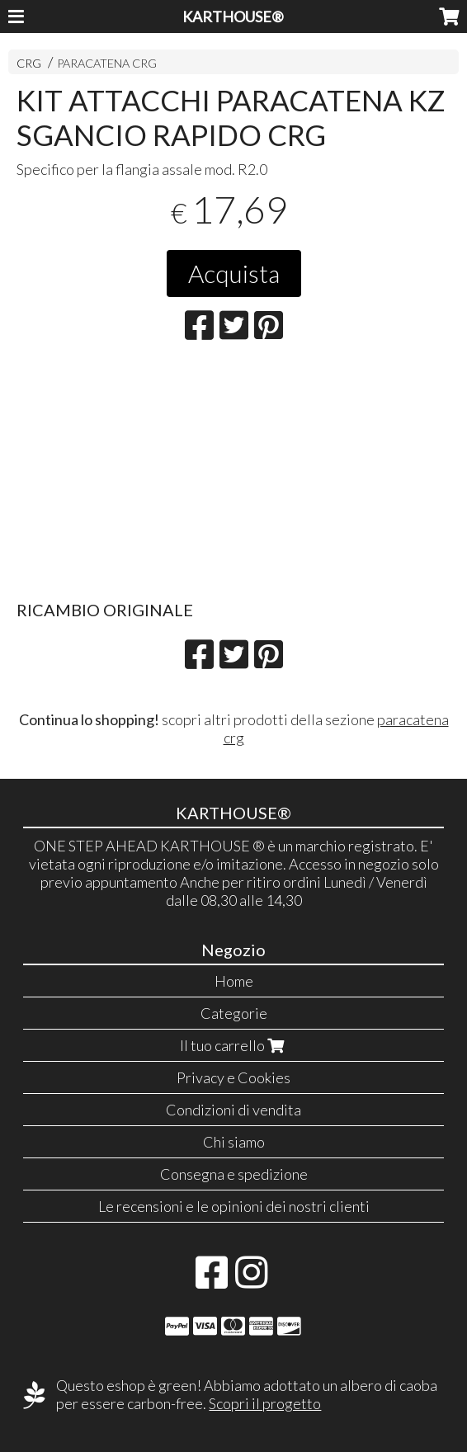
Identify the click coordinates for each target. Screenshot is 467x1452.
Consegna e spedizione (234, 1174)
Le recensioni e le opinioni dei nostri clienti (234, 1206)
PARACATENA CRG (107, 63)
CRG (29, 63)
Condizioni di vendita (233, 1110)
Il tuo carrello (234, 1045)
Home (234, 981)
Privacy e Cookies (233, 1077)
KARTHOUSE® (233, 16)
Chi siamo (234, 1142)
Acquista (234, 273)
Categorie (233, 1013)
